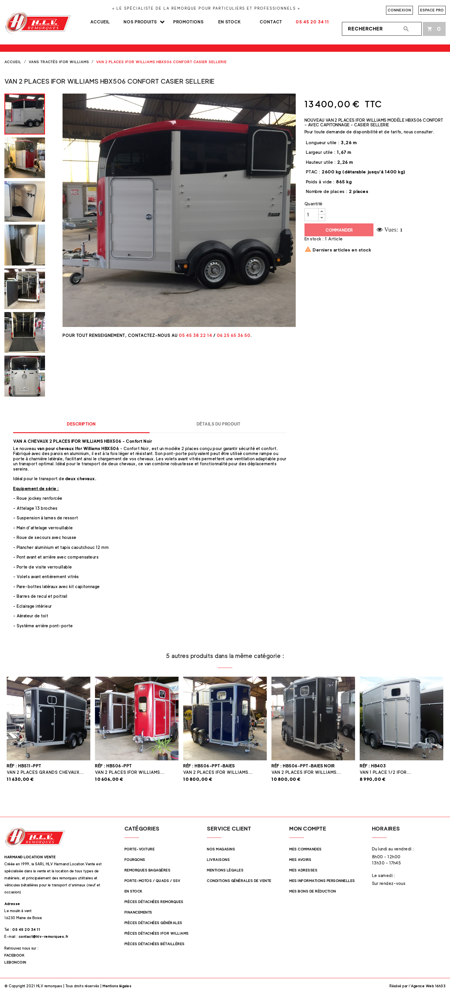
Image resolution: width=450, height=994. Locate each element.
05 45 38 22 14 (195, 335)
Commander (339, 230)
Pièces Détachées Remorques (154, 902)
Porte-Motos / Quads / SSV (152, 880)
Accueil (100, 21)
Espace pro (432, 10)
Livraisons (218, 859)
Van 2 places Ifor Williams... (130, 772)
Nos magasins (221, 849)
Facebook (14, 955)
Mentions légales (225, 870)
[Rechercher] (382, 29)
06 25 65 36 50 (233, 335)
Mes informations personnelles (322, 880)
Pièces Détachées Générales (153, 923)
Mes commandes (305, 849)
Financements (138, 912)
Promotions (188, 21)
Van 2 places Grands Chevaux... (45, 772)
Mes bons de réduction (312, 891)
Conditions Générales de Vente (239, 880)
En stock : (314, 238)
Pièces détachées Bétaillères (154, 944)
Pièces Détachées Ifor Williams (156, 933)
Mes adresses (303, 870)
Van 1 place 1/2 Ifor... (385, 772)
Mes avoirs (300, 859)
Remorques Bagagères (147, 870)
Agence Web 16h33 (428, 986)
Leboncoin (15, 962)
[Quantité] (311, 214)
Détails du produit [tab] (219, 423)
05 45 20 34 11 (312, 21)
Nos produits (140, 21)
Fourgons (134, 859)
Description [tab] (81, 423)
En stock (229, 21)
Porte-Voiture (139, 849)
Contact (271, 21)
